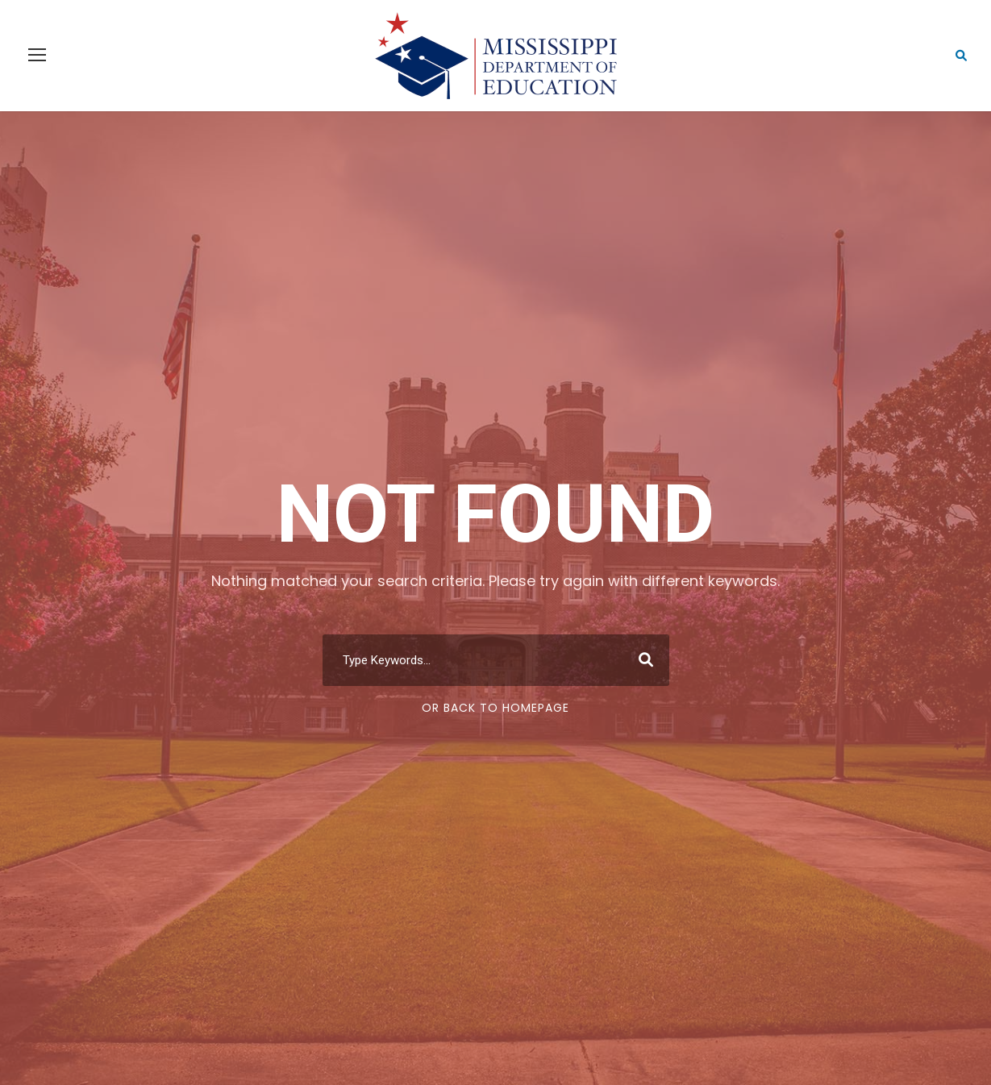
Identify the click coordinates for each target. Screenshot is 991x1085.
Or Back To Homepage (495, 708)
